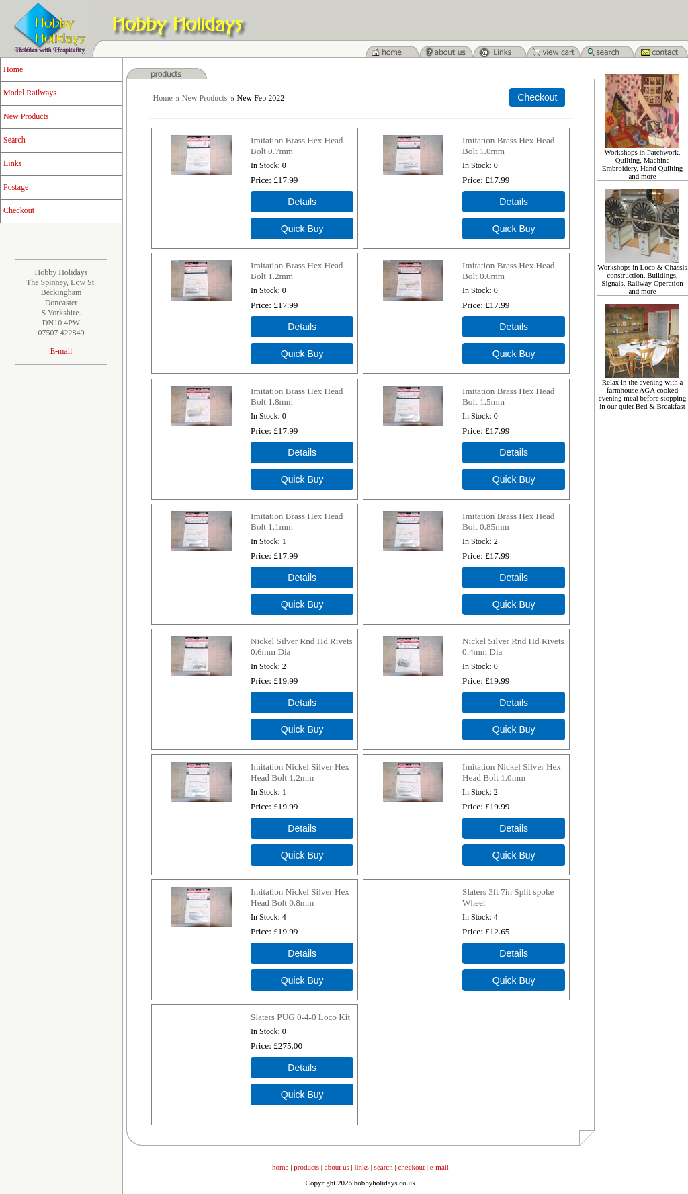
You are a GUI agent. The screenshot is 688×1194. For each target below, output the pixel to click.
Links (12, 163)
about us (337, 1167)
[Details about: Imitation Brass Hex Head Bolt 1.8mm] (302, 452)
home (280, 1167)
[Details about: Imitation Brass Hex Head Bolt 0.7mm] (302, 201)
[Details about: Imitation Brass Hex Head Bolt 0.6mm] (513, 326)
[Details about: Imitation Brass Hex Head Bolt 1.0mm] (513, 201)
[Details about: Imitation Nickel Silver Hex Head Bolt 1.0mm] (513, 828)
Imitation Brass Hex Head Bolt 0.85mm (508, 521)
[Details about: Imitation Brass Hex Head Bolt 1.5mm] (513, 452)
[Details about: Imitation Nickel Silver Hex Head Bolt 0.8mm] (302, 953)
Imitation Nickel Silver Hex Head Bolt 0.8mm (300, 897)
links (362, 1167)
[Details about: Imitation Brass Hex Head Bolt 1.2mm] (302, 326)
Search (14, 140)
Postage (15, 187)
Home (13, 69)
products (306, 1167)
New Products (26, 116)
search (383, 1167)
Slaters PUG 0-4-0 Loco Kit (300, 1017)
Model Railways (29, 92)
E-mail (61, 351)
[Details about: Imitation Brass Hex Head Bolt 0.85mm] (513, 577)
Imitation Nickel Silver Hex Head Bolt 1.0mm (511, 772)
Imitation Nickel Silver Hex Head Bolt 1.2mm (300, 772)
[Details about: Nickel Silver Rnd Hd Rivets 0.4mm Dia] (513, 702)
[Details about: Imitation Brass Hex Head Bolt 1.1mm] (302, 577)
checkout (411, 1167)
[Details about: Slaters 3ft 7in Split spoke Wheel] (513, 953)
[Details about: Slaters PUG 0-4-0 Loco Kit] (302, 1067)
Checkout (18, 210)
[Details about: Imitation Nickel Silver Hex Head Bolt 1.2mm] (302, 828)
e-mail (439, 1167)
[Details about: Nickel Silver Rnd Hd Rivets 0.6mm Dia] (302, 702)
